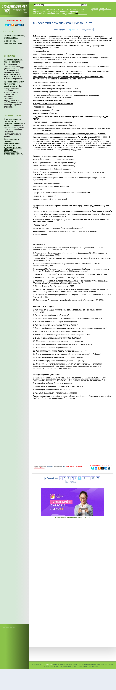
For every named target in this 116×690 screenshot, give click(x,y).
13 (98, 478)
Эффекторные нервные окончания (13, 42)
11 (88, 478)
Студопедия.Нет (46, 664)
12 (93, 478)
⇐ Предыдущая (58, 30)
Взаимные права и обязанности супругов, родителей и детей (14, 122)
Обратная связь (94, 9)
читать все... (82, 14)
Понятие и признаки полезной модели (13, 61)
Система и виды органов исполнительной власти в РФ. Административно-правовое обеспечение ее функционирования (13, 146)
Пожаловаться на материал (105, 9)
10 (84, 478)
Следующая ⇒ (87, 30)
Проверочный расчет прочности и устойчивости (14, 84)
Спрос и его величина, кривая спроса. (14, 37)
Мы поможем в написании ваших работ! (72, 517)
